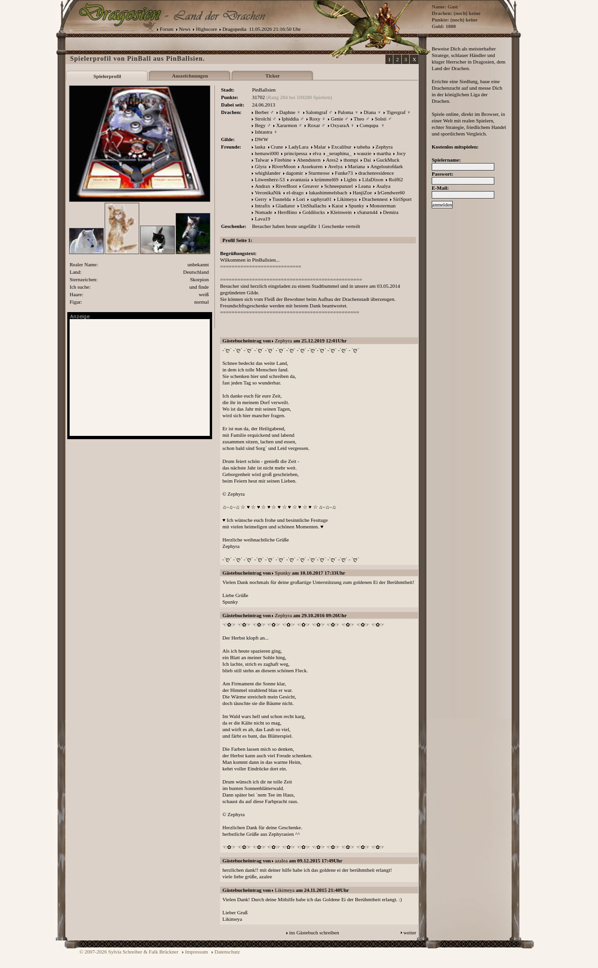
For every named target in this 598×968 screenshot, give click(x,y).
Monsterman (383, 205)
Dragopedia (234, 29)
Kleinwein (341, 212)
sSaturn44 (367, 212)
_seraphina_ (339, 153)
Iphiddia (290, 118)
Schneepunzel (338, 186)
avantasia (299, 179)
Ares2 (332, 160)
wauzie (364, 153)
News (185, 29)
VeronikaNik (268, 192)
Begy (260, 125)
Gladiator (285, 205)
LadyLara (298, 146)
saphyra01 (320, 199)
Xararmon (286, 125)
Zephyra (384, 146)
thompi (350, 160)
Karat (337, 205)
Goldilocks (313, 212)
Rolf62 (396, 179)
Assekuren (311, 166)
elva (317, 153)
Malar (320, 146)
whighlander (267, 173)
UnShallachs (313, 205)
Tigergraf (396, 112)
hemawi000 (266, 153)
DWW (261, 139)
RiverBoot (286, 186)
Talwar (262, 160)
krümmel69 (326, 179)
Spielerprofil (107, 76)
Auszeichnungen (190, 75)
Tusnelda (281, 199)
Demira (391, 212)
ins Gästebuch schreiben (314, 932)
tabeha (363, 146)
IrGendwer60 (391, 192)
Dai (367, 160)
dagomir (294, 173)
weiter (410, 932)
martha (384, 153)
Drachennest (375, 199)
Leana (364, 186)
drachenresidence (376, 173)
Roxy (314, 118)
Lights (350, 179)
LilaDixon (372, 179)
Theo (359, 118)
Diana (369, 112)
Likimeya (346, 199)
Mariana (356, 166)
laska (260, 146)
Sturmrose (318, 173)
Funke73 (344, 173)
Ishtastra (263, 132)
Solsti (380, 118)
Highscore (206, 29)
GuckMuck (388, 160)
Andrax (262, 186)
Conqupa (369, 125)
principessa (295, 153)
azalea (281, 860)
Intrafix (262, 205)
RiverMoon (284, 166)
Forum (166, 29)
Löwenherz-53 (270, 179)
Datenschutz (227, 951)
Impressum (196, 951)
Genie (337, 118)
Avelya (335, 166)
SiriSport (402, 199)
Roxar (313, 125)
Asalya (383, 186)
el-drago (295, 192)
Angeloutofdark (386, 166)
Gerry (261, 199)
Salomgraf (316, 112)
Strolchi (263, 118)
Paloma (345, 112)
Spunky (356, 205)
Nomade (263, 212)
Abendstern (308, 160)
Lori (300, 199)
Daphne (287, 112)
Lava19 (262, 218)
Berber (262, 112)
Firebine (283, 160)
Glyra (260, 166)
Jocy (401, 153)
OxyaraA (340, 125)
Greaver (310, 186)
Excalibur (341, 146)
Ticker (272, 75)
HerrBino (287, 212)
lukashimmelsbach (328, 192)
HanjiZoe (362, 192)
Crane (277, 146)
